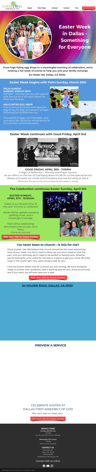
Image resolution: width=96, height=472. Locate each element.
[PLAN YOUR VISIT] (88, 8)
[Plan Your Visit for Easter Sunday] (21, 237)
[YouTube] (48, 466)
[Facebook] (44, 466)
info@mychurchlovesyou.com (48, 457)
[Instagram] (52, 466)
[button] (30, 8)
